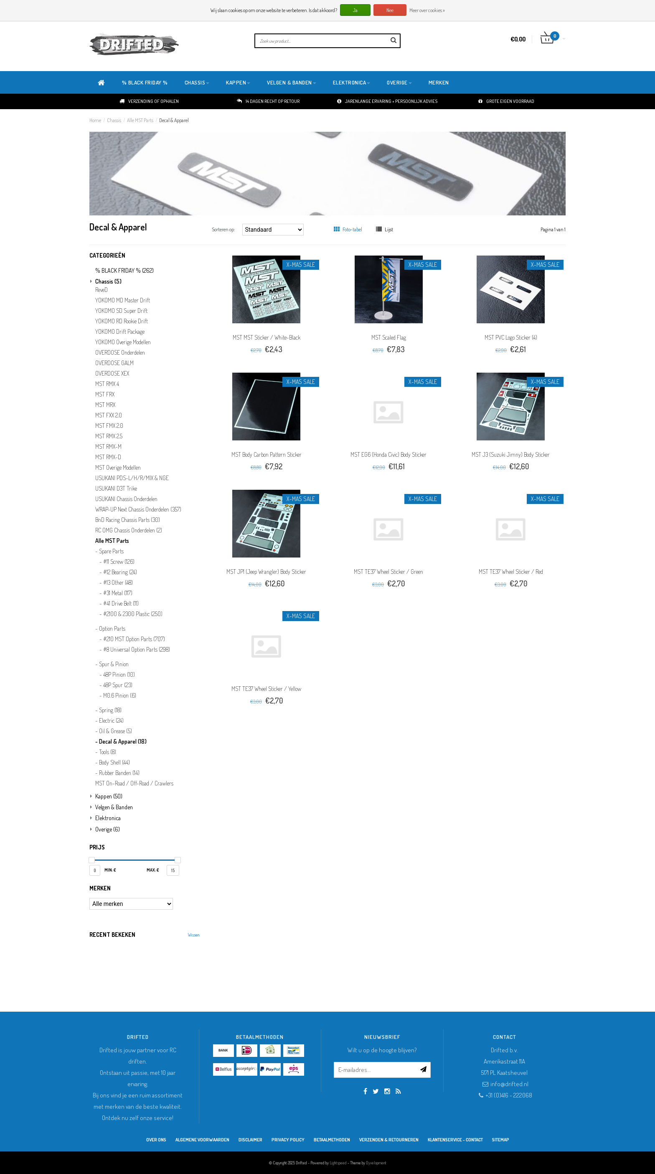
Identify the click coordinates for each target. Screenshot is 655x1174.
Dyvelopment (376, 1162)
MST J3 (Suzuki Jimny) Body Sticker (511, 454)
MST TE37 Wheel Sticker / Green (388, 571)
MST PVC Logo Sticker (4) (511, 337)
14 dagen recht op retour (268, 101)
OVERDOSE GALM (114, 363)
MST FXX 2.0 (108, 415)
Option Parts (112, 628)
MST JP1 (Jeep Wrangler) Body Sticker (266, 571)
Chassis (197, 82)
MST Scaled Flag (388, 337)
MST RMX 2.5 (108, 436)
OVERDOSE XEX (112, 373)
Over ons (156, 1140)
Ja (355, 10)
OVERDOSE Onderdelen (120, 352)
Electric (111, 720)
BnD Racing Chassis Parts (127, 520)
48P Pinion (119, 674)
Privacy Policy (288, 1140)
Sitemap (500, 1140)
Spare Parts (111, 551)
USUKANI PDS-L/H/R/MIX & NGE (132, 478)
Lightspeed (338, 1162)
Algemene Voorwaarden (202, 1140)
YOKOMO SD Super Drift (121, 310)
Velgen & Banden (291, 82)
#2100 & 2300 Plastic (132, 614)
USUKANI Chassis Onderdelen (126, 499)
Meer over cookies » (427, 10)
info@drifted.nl (509, 1084)
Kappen (238, 82)
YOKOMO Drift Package (120, 331)
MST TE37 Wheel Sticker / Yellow (266, 688)
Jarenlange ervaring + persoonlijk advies (387, 101)
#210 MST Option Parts (134, 639)
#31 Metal (117, 593)
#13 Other (118, 582)
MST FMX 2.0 (109, 425)
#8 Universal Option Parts (136, 649)
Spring (110, 710)
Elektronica (352, 82)
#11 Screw (119, 561)
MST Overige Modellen (118, 467)
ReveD (101, 289)
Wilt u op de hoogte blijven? (382, 1050)
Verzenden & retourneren (389, 1140)
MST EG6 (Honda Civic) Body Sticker (388, 454)
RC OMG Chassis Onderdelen (128, 530)
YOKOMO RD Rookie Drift (121, 321)
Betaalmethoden (332, 1140)
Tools (107, 752)
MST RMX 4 (107, 384)
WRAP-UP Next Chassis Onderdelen (138, 509)
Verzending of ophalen (149, 101)
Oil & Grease (115, 731)
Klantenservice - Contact (455, 1140)
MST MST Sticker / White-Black (266, 337)
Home (95, 120)
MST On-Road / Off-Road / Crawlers (134, 783)
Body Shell (114, 762)
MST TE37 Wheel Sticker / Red (511, 571)
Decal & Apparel (174, 120)
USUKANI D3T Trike (116, 488)
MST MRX (105, 405)
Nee (390, 10)
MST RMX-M (108, 446)
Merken (439, 82)
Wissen (193, 934)
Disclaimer (250, 1140)
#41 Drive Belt (121, 603)
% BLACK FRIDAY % (145, 82)
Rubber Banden (119, 773)
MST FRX (104, 394)
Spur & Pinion (114, 664)
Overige (399, 82)
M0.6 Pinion (119, 695)
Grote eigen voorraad (506, 101)
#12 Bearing (120, 572)
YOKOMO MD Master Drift (122, 300)
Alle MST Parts (140, 120)
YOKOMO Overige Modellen (123, 342)
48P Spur (117, 685)
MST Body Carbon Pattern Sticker (266, 454)
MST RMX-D (108, 457)
